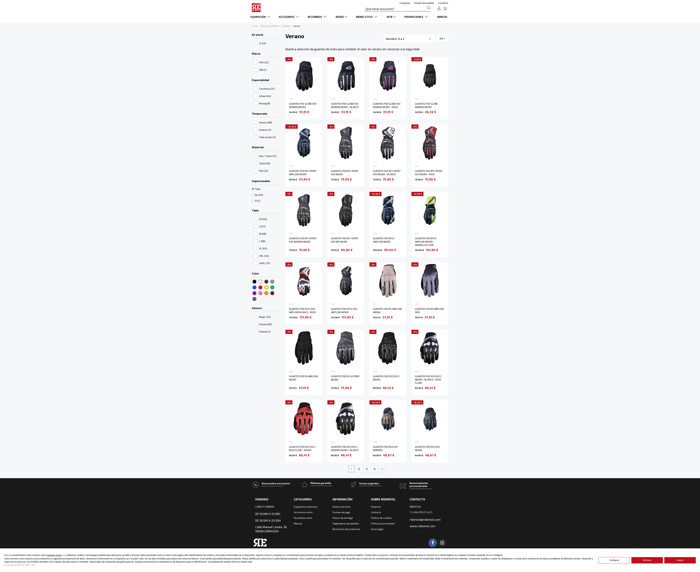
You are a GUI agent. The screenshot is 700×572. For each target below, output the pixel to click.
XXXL (264, 263)
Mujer (265, 316)
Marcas (298, 523)
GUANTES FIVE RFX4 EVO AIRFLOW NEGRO (344, 310)
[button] (261, 17)
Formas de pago (341, 512)
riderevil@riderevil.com (425, 519)
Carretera (267, 88)
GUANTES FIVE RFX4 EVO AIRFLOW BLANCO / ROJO (302, 310)
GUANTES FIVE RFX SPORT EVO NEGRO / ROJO (429, 172)
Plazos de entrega (342, 517)
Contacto (443, 2)
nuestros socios (54, 555)
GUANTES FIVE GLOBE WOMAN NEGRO (426, 105)
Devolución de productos (346, 529)
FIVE (264, 62)
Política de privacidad (382, 523)
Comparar (405, 2)
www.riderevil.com (422, 526)
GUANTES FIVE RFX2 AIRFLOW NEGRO (383, 240)
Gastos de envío (341, 506)
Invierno (265, 129)
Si (262, 43)
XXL (264, 255)
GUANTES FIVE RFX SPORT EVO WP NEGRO (345, 240)
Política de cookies (381, 517)
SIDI (263, 69)
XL (263, 248)
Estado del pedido (424, 2)
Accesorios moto (303, 512)
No (259, 194)
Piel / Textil (267, 156)
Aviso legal (377, 529)
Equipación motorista (305, 506)
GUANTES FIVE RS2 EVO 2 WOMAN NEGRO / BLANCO (345, 448)
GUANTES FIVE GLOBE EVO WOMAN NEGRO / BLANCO (345, 105)
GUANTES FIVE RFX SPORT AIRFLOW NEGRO (303, 172)
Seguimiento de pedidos (345, 523)
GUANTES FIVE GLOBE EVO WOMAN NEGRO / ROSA (386, 105)
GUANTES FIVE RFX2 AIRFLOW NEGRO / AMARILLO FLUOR (425, 241)
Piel (263, 170)
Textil (264, 163)
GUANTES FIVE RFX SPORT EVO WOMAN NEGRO (303, 240)
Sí (257, 200)
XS (263, 219)
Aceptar (680, 560)
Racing (264, 103)
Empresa (376, 506)
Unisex (265, 324)
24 (442, 38)
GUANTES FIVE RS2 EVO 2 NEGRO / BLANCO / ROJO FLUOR (428, 379)
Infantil (265, 331)
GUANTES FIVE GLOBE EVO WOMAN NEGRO (302, 105)
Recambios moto (303, 517)
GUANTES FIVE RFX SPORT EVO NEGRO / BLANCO (387, 172)
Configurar (614, 560)
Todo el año (267, 137)
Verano (265, 122)
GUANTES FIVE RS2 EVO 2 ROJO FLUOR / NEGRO (302, 448)
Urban (265, 96)
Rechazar (647, 560)
